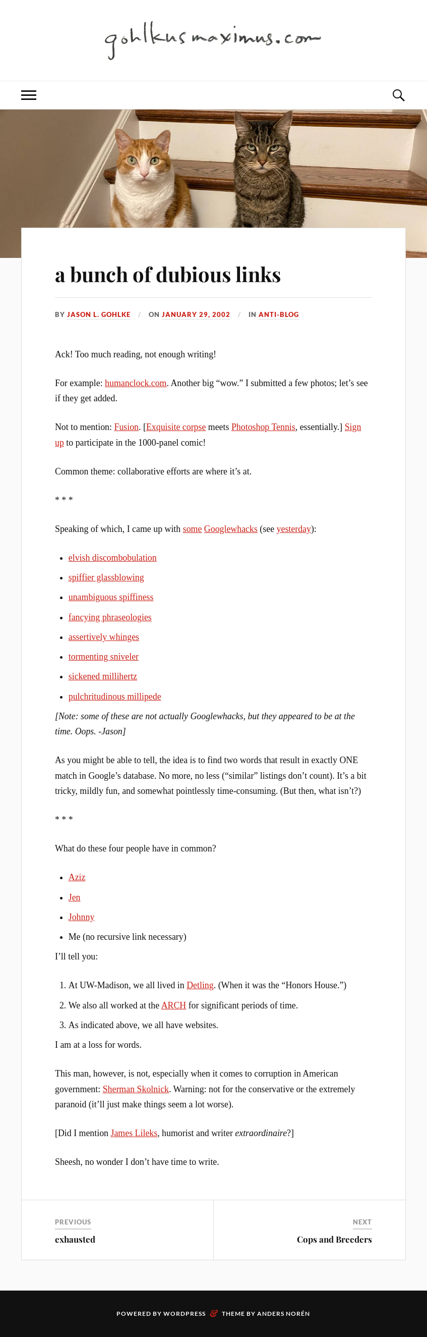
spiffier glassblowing (106, 577)
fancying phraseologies (110, 617)
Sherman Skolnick (136, 1089)
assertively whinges (104, 637)
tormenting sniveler (104, 657)
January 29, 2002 (196, 314)
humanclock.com (135, 383)
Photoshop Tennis (263, 427)
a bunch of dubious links (180, 273)
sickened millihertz (103, 676)
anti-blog (279, 314)
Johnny (82, 917)
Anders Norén (283, 1313)
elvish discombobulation (113, 558)
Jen (75, 897)
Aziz (77, 877)
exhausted (75, 1239)
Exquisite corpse (176, 427)
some (192, 529)
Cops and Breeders (334, 1239)
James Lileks (134, 1133)
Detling (200, 985)
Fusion (126, 427)
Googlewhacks (231, 529)
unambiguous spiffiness (111, 597)
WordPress (184, 1313)
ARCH (174, 1005)
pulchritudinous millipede (115, 696)
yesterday (294, 529)
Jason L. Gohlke (99, 314)
